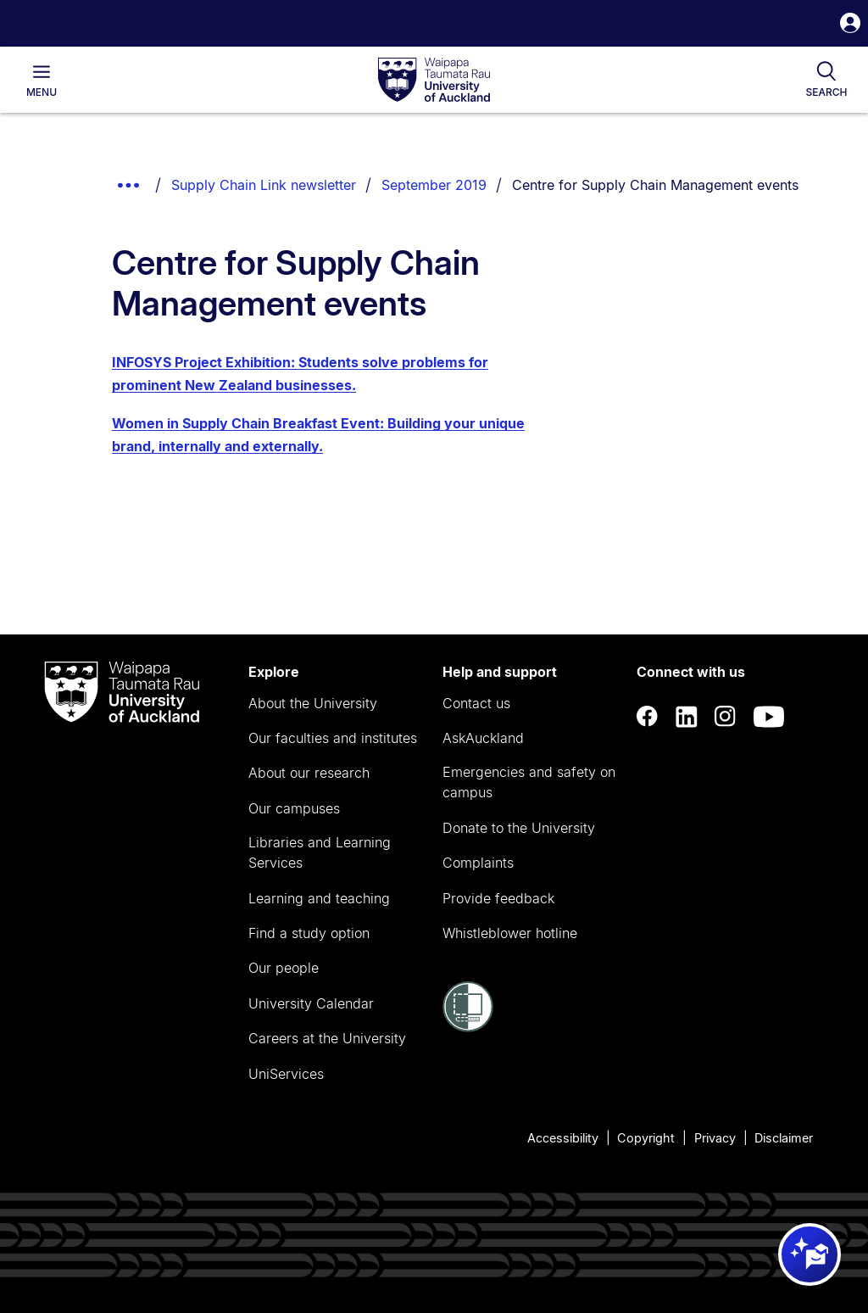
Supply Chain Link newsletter (263, 184)
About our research (309, 772)
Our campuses (294, 808)
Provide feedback (498, 898)
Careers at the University (327, 1038)
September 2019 (434, 184)
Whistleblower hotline (509, 933)
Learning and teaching (319, 898)
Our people (283, 967)
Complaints (478, 862)
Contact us (476, 703)
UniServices (286, 1073)
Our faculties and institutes (332, 737)
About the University (312, 703)
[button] (850, 25)
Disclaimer (783, 1138)
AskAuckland (483, 737)
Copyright (646, 1138)
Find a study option (309, 933)
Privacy (715, 1138)
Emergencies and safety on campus (528, 782)
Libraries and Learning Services (319, 852)
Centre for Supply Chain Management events (655, 184)
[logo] (434, 80)
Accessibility (562, 1138)
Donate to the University (518, 827)
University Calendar (311, 1003)
